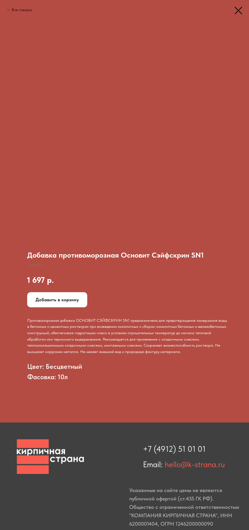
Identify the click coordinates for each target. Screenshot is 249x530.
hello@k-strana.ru (195, 464)
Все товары (22, 9)
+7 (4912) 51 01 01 (174, 449)
